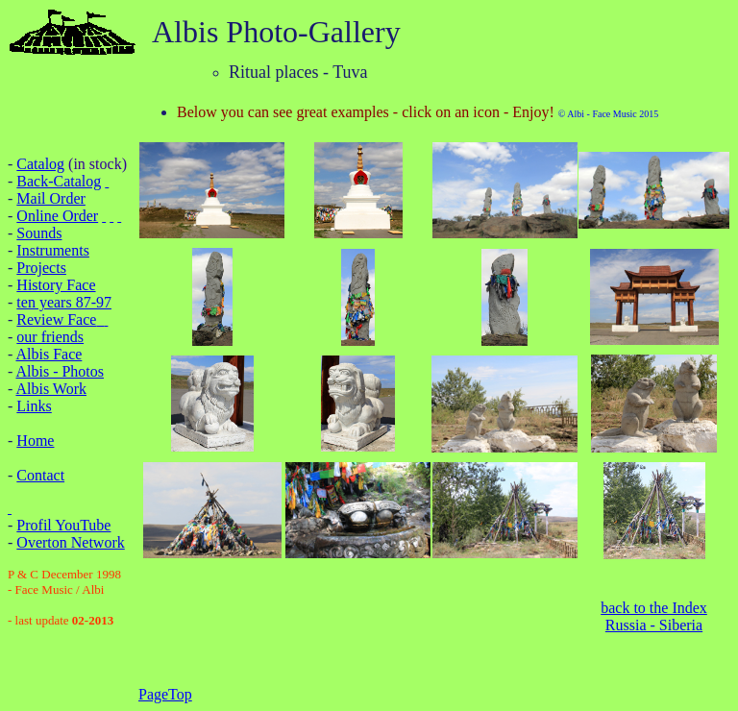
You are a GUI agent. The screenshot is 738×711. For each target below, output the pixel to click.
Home (35, 440)
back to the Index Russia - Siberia (654, 616)
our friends (50, 337)
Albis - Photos (59, 371)
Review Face (56, 319)
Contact (40, 475)
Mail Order (51, 198)
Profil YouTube (63, 525)
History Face (55, 285)
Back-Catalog (58, 181)
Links (33, 406)
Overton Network (70, 542)
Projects (41, 267)
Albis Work (50, 388)
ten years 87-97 (63, 302)
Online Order (57, 216)
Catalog (40, 164)
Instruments (52, 250)
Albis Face (48, 354)
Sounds (39, 233)
